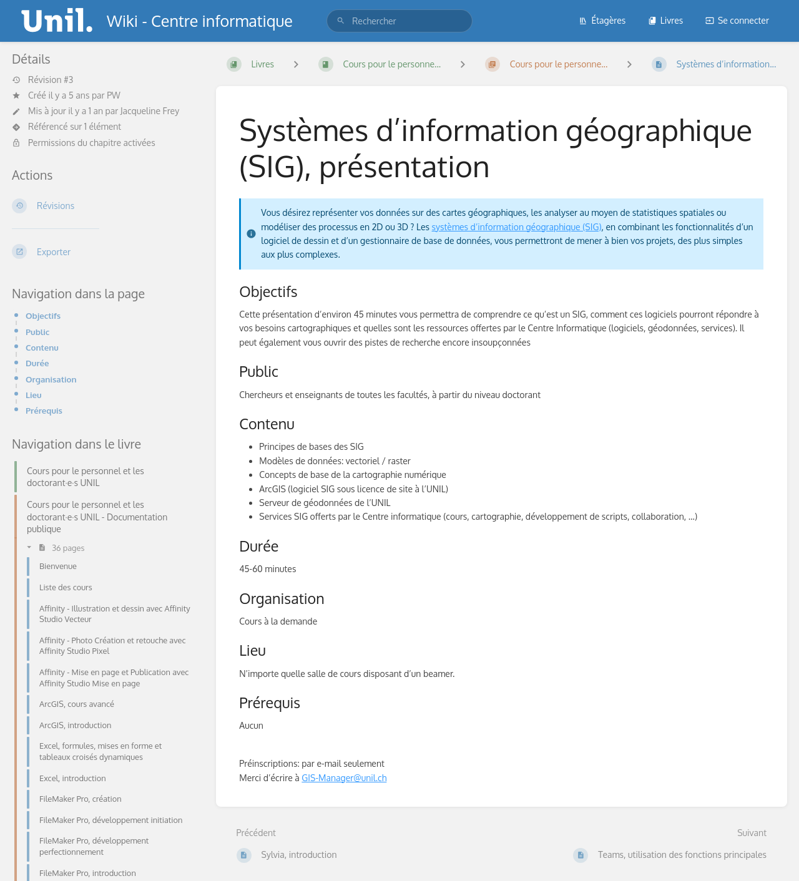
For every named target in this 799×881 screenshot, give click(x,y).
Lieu (34, 394)
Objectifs (43, 315)
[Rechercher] (340, 21)
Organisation (51, 379)
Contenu (42, 347)
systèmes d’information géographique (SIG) (517, 226)
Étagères (602, 20)
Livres (666, 20)
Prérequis (44, 410)
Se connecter (737, 20)
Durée (37, 363)
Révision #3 (42, 80)
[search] (399, 20)
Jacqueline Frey (149, 110)
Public (37, 331)
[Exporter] (104, 251)
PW (113, 95)
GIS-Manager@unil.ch (343, 777)
